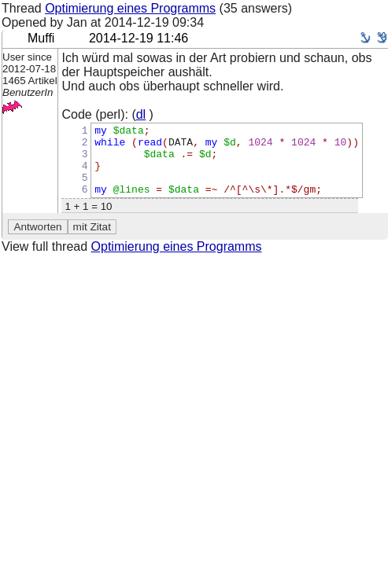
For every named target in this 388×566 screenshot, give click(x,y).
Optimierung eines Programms (130, 8)
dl (141, 114)
